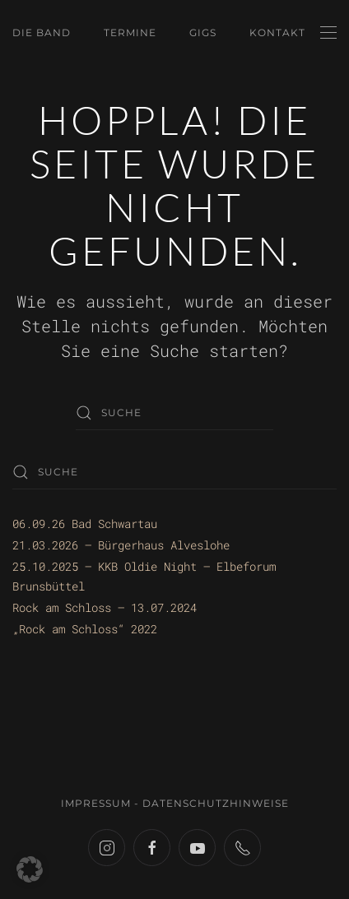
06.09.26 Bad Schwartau (84, 523)
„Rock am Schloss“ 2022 (84, 629)
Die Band (41, 32)
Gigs (202, 32)
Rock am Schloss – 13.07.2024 (104, 607)
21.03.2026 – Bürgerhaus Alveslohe (121, 545)
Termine (130, 32)
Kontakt (277, 32)
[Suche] (174, 413)
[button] (328, 33)
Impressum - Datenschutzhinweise (175, 803)
